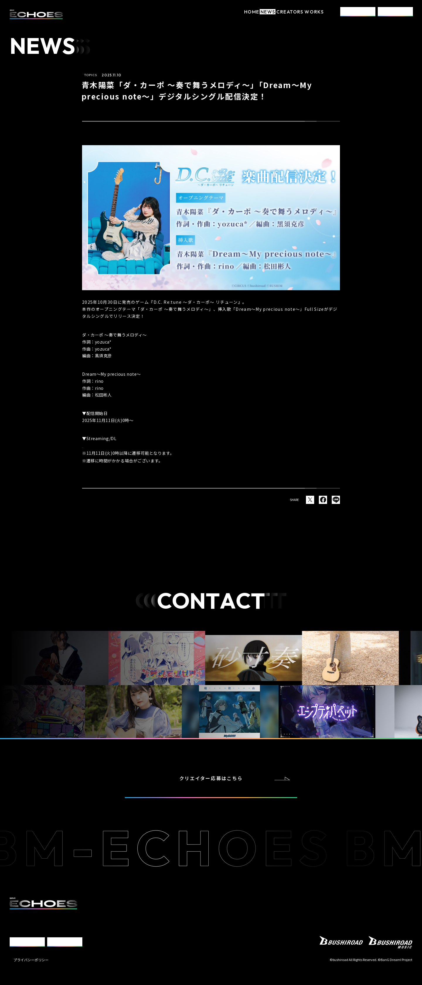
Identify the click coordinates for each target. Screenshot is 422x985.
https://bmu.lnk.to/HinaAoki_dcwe (122, 444)
